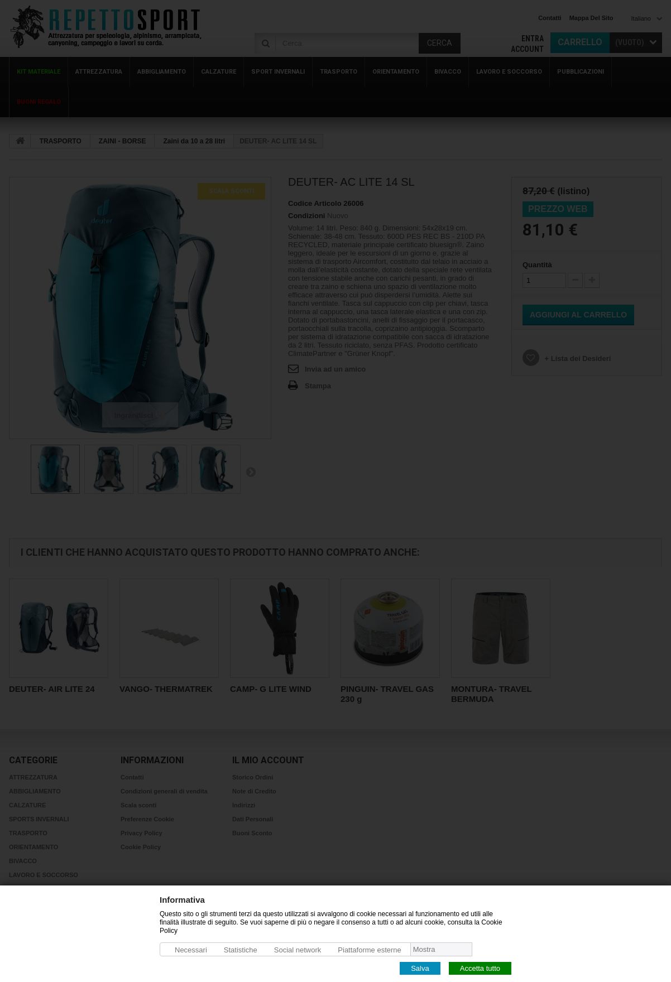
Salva (420, 968)
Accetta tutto (480, 968)
